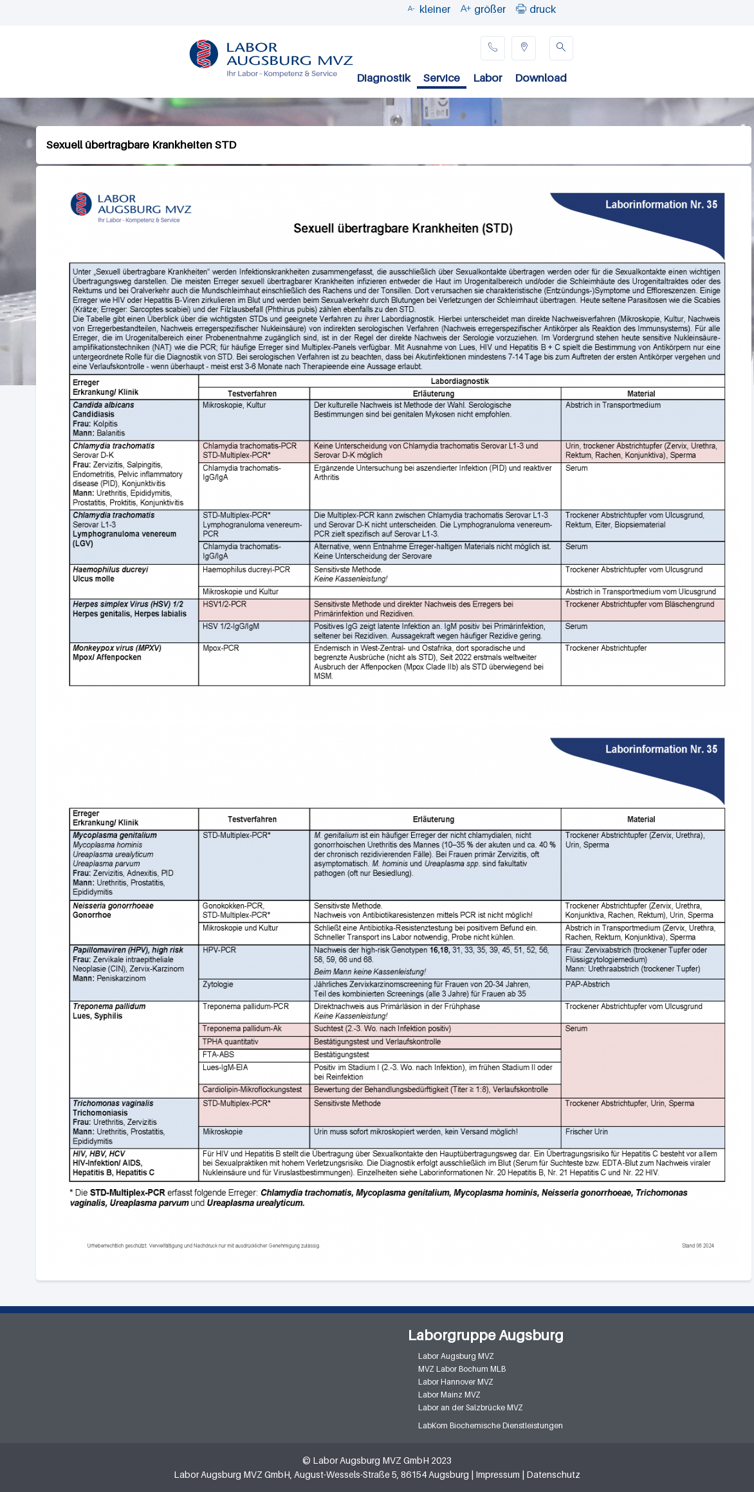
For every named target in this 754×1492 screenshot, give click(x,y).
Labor (487, 77)
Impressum (497, 1474)
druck (542, 9)
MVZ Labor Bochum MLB (462, 1369)
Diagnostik (383, 77)
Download (541, 77)
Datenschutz (553, 1474)
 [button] (521, 8)
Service (441, 77)
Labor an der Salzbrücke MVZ (470, 1407)
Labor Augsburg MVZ (456, 1356)
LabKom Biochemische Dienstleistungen (490, 1425)
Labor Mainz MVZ (449, 1394)
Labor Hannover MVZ (455, 1382)
